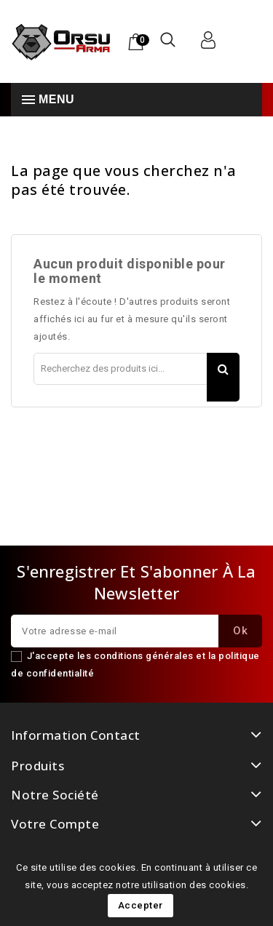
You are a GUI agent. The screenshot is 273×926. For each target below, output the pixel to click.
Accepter (140, 905)
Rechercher (223, 377)
